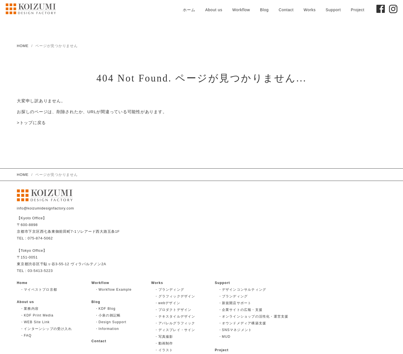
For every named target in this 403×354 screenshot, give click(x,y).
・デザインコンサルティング (242, 290)
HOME (23, 46)
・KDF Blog (105, 309)
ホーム (189, 10)
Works (310, 10)
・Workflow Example (113, 290)
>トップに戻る (31, 123)
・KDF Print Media (36, 315)
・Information (107, 329)
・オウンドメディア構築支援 (242, 323)
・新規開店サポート (235, 303)
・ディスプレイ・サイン (174, 330)
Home (22, 283)
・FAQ (26, 335)
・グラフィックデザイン (174, 296)
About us (213, 10)
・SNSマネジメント (235, 330)
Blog (264, 10)
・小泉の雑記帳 (108, 315)
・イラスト (163, 350)
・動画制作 (163, 343)
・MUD (224, 337)
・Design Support (110, 322)
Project (357, 10)
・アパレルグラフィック (174, 323)
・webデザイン (167, 303)
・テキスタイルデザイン (174, 316)
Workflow (241, 10)
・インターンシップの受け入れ (46, 329)
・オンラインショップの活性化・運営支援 (253, 316)
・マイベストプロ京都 (38, 290)
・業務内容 (29, 309)
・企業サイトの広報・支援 (240, 310)
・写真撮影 (163, 337)
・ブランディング (169, 290)
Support (333, 10)
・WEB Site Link (35, 322)
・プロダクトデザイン (172, 310)
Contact (286, 10)
